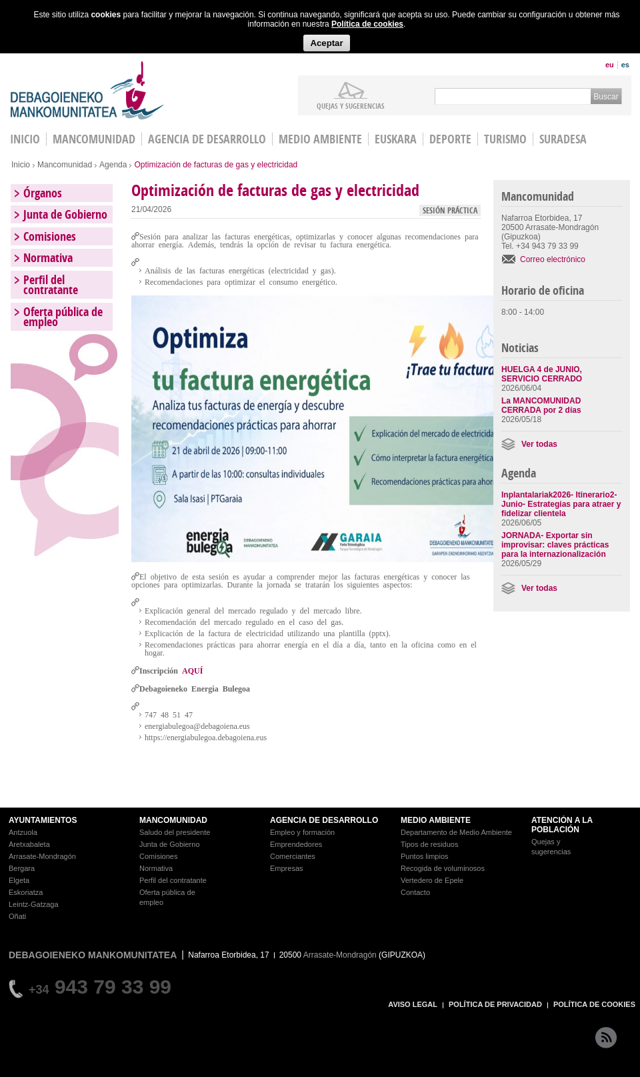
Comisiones (49, 236)
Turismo (505, 139)
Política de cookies (367, 24)
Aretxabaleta (29, 844)
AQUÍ (192, 670)
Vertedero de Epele (432, 880)
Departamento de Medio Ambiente (456, 832)
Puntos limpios (425, 856)
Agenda (113, 164)
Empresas (286, 868)
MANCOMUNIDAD (173, 820)
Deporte (450, 139)
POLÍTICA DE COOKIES (594, 1004)
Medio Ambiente (320, 139)
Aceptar (326, 43)
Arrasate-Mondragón (42, 856)
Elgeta (19, 880)
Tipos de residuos (429, 844)
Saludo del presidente (174, 832)
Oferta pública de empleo (63, 316)
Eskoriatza (26, 892)
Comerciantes (292, 856)
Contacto (415, 892)
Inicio (20, 164)
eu (609, 65)
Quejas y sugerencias (351, 105)
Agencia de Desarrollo (207, 139)
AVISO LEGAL (412, 1004)
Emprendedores (296, 844)
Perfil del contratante (50, 284)
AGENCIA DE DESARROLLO (324, 820)
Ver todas (539, 444)
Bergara (22, 868)
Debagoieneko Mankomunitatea (87, 90)
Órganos (42, 193)
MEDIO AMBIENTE (436, 820)
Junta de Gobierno (65, 214)
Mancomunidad (94, 139)
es (625, 65)
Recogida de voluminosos (443, 868)
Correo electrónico (552, 259)
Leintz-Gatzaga (34, 904)
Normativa (48, 257)
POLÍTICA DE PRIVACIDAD (495, 1004)
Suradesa (563, 139)
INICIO (25, 139)
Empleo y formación (302, 832)
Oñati (17, 916)
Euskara (396, 139)
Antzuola (23, 832)
